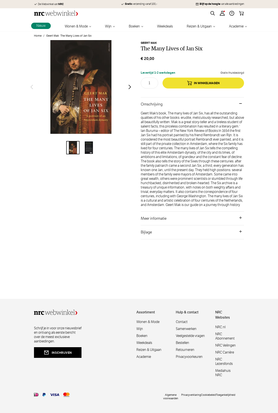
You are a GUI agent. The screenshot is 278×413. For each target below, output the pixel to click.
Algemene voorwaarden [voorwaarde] (170, 396)
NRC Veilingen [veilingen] (225, 345)
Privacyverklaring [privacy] (191, 394)
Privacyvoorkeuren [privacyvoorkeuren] (189, 356)
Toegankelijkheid (225, 394)
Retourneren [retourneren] (185, 349)
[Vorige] (32, 86)
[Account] (222, 13)
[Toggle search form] (212, 13)
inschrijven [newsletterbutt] (58, 352)
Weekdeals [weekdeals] (144, 342)
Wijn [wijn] (139, 328)
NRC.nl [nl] (220, 327)
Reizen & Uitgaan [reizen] (148, 349)
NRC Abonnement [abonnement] (225, 336)
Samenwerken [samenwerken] (186, 328)
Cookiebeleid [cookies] (208, 394)
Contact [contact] (182, 322)
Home (38, 35)
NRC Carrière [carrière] (224, 352)
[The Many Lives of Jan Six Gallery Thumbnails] (81, 147)
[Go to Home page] (56, 13)
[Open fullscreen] (81, 87)
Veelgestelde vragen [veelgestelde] (190, 335)
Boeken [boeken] (141, 335)
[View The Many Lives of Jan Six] (73, 147)
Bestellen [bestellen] (182, 342)
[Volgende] (130, 86)
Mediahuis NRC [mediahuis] (223, 372)
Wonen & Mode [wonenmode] (147, 322)
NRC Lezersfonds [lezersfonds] (224, 361)
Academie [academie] (143, 356)
